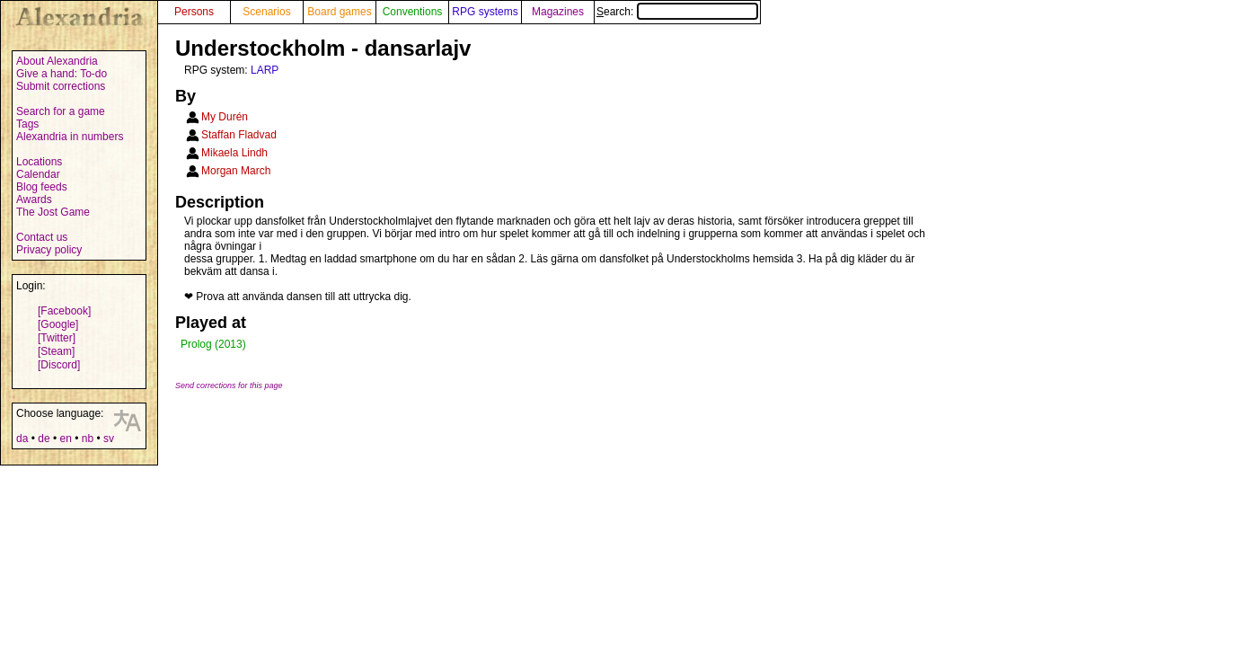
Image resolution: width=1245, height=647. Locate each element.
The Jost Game (53, 212)
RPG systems (484, 11)
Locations (39, 161)
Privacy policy (49, 250)
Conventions (413, 11)
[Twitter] (56, 338)
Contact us (41, 237)
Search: (677, 11)
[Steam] (56, 351)
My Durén (224, 117)
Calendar (38, 174)
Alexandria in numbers (69, 136)
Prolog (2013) (213, 344)
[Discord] (59, 365)
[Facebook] (64, 311)
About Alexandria (57, 61)
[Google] (58, 324)
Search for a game (60, 111)
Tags (27, 124)
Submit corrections (60, 86)
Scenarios (266, 11)
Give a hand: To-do (61, 73)
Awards (34, 199)
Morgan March (235, 170)
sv (108, 438)
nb (87, 438)
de (43, 438)
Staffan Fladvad (239, 135)
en (65, 438)
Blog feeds (41, 187)
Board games (339, 11)
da (22, 438)
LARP (264, 70)
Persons (194, 11)
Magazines (558, 11)
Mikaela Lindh (234, 152)
